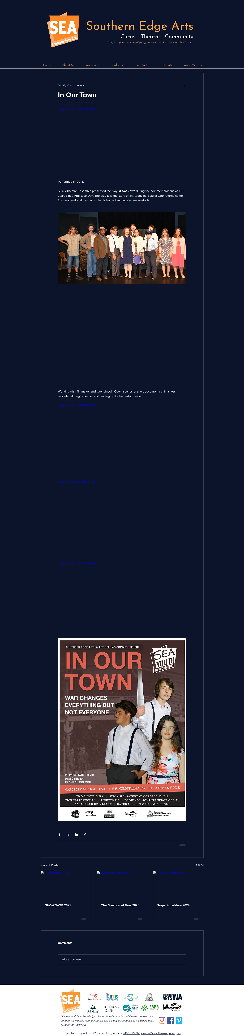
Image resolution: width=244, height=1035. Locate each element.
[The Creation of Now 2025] (122, 885)
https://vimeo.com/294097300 (76, 405)
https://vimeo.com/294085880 (76, 109)
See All (200, 864)
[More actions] (184, 85)
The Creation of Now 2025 (120, 905)
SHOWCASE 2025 (58, 905)
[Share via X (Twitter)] (68, 834)
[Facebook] (170, 1020)
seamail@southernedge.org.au (161, 1033)
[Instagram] (162, 1020)
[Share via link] (85, 834)
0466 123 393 (131, 1033)
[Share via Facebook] (59, 834)
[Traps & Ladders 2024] (178, 885)
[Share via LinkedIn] (76, 834)
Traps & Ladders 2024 (173, 905)
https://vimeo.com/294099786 (76, 481)
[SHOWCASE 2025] (66, 885)
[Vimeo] (179, 1020)
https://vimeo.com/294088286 (76, 563)
